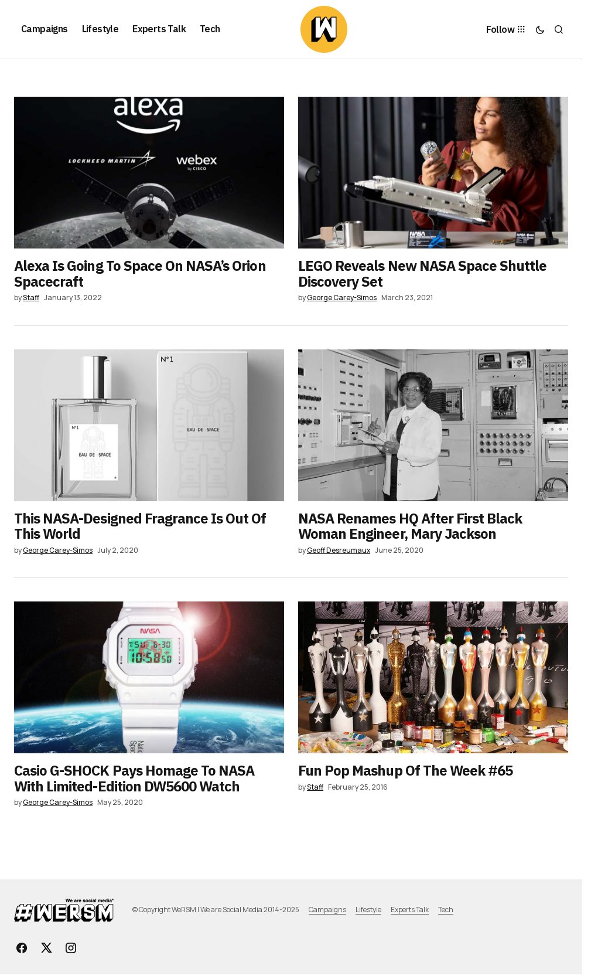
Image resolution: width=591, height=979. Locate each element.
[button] (540, 29)
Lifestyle (368, 910)
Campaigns (327, 910)
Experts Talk (410, 910)
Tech (445, 910)
